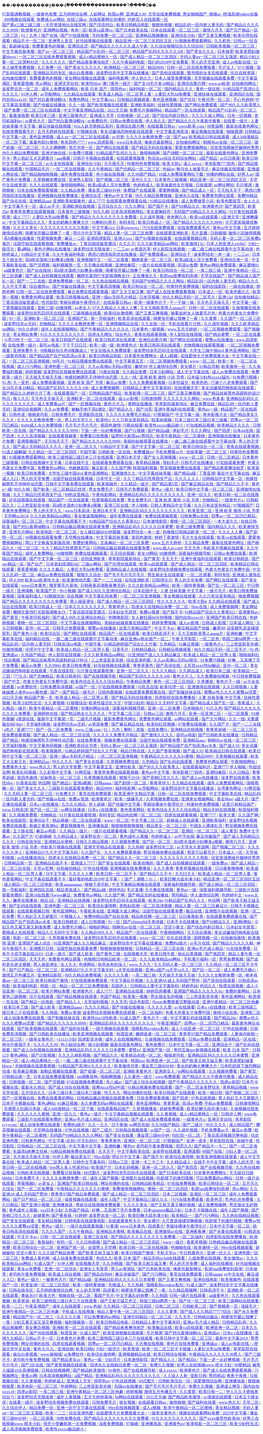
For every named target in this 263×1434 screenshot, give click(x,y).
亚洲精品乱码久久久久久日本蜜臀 (143, 527)
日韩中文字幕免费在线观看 (70, 484)
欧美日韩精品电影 (133, 25)
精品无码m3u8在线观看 (164, 1258)
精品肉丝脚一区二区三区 (140, 815)
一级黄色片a (232, 500)
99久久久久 (62, 761)
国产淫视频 (40, 265)
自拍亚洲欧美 (93, 559)
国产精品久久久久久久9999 (198, 222)
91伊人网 (29, 94)
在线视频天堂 (186, 388)
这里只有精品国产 (135, 628)
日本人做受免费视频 (173, 78)
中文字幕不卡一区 (20, 206)
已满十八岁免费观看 (229, 382)
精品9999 (156, 67)
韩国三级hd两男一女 (241, 639)
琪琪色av (118, 89)
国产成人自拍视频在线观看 (50, 276)
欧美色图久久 (238, 292)
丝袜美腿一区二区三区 (207, 452)
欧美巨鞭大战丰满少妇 (181, 879)
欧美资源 (21, 1301)
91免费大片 (66, 793)
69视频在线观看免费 (44, 537)
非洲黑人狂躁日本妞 (22, 1109)
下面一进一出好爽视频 (101, 430)
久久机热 (222, 41)
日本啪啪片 (193, 708)
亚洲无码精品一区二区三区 (148, 1317)
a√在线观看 (185, 1007)
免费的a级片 (176, 943)
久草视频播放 (145, 1109)
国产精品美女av (67, 1359)
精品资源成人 (69, 890)
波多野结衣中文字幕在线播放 (123, 73)
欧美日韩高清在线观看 (116, 340)
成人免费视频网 (105, 388)
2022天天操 (117, 110)
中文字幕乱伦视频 (127, 980)
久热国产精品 (33, 655)
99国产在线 (212, 1151)
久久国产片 (219, 724)
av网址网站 (224, 185)
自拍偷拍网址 (244, 83)
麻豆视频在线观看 (208, 131)
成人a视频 (169, 356)
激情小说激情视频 (244, 233)
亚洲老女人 (165, 1071)
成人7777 (96, 201)
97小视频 (246, 67)
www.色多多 (214, 398)
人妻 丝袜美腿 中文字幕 (182, 591)
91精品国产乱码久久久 (117, 153)
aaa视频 (63, 158)
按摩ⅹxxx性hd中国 (109, 1087)
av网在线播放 (73, 810)
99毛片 (59, 361)
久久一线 (77, 105)
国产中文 (12, 681)
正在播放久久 (145, 276)
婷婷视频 (33, 372)
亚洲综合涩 (78, 46)
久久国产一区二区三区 (240, 318)
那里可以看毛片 (201, 852)
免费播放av (67, 244)
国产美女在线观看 (114, 863)
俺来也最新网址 (159, 142)
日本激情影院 (155, 521)
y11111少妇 (66, 1039)
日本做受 (225, 51)
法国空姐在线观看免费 (160, 740)
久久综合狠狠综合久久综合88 (177, 46)
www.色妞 (93, 1306)
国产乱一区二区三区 (226, 585)
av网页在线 (139, 1125)
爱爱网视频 (169, 190)
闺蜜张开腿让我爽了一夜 (48, 233)
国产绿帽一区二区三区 (183, 153)
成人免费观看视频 (49, 382)
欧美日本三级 (43, 115)
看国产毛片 (104, 1295)
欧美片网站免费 (56, 991)
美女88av (225, 799)
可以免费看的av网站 (214, 1178)
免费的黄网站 (85, 543)
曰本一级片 (56, 954)
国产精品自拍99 (98, 1274)
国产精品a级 (159, 430)
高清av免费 (188, 265)
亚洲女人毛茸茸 (94, 1269)
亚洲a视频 (82, 783)
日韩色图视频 (110, 692)
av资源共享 (141, 249)
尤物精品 (47, 324)
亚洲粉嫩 (234, 633)
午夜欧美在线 (92, 911)
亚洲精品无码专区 (50, 73)
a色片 (9, 729)
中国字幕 (88, 452)
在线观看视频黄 (131, 158)
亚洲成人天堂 (102, 115)
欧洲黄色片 (31, 30)
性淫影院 (49, 302)
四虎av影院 (230, 1082)
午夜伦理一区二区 (214, 99)
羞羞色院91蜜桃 (44, 142)
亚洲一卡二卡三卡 (148, 1162)
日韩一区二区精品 (223, 457)
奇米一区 (79, 30)
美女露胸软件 (159, 212)
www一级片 (174, 1242)
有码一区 (65, 1242)
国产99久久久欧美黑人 (240, 105)
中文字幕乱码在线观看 (191, 1018)
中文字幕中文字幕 (85, 1146)
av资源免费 (98, 724)
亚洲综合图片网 (192, 83)
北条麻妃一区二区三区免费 (125, 543)
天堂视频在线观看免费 (215, 78)
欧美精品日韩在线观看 (209, 137)
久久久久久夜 (117, 975)
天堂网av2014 (16, 516)
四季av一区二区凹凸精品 (234, 516)
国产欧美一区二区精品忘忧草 (60, 489)
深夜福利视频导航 (195, 553)
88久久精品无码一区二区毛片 (189, 297)
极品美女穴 (81, 1157)
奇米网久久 (177, 217)
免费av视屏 (150, 612)
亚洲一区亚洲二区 (205, 713)
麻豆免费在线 (203, 404)
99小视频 (67, 591)
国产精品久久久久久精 (233, 943)
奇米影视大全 (215, 414)
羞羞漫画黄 (19, 115)
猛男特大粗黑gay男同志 (132, 436)
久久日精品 (239, 772)
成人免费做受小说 (198, 201)
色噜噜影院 (119, 617)
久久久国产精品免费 (57, 1253)
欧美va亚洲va (101, 30)
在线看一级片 (236, 121)
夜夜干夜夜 (237, 1375)
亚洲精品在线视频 (187, 729)
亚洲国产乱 (78, 318)
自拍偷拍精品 (247, 297)
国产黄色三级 (108, 954)
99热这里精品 (77, 494)
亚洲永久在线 (187, 195)
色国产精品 (110, 996)
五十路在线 (23, 831)
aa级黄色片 (14, 270)
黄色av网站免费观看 (218, 265)
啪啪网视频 (111, 1076)
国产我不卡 (158, 206)
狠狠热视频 (162, 25)
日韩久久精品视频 (92, 842)
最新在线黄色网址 (242, 126)
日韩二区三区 (167, 1306)
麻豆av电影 (46, 831)
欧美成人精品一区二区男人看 (125, 94)
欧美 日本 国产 (94, 89)
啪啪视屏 (234, 131)
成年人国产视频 (104, 1178)
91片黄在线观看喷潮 (95, 671)
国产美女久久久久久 (83, 67)
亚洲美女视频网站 (198, 799)
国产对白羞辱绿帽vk (48, 99)
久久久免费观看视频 (147, 382)
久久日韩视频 (235, 687)
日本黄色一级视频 (148, 329)
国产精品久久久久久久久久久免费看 (105, 217)
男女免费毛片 (101, 489)
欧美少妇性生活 (27, 703)
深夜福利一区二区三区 (23, 521)
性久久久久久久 (172, 601)
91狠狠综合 (54, 596)
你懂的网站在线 (221, 174)
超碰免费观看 (172, 1109)
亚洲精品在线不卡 (52, 863)
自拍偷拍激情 (14, 78)
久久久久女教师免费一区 (149, 137)
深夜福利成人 (29, 596)
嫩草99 (141, 366)
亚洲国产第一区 (157, 1050)
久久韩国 (50, 1012)
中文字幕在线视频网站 (81, 623)
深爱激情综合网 (208, 1381)
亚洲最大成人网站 (124, 911)
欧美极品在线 (140, 1231)
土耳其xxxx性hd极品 (202, 665)
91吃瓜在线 (148, 687)
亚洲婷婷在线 (46, 713)
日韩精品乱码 (234, 1322)
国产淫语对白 (101, 25)
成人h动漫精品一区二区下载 (69, 1109)
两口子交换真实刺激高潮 (48, 543)
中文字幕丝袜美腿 (19, 51)
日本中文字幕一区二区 (189, 1044)
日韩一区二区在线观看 (209, 308)
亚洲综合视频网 (27, 409)
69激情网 (64, 308)
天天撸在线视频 (98, 265)
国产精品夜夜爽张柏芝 (89, 62)
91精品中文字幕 (36, 254)
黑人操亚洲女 (82, 601)
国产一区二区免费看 (54, 729)
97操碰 (132, 1424)
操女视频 (127, 1402)
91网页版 (83, 772)
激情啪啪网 (150, 153)
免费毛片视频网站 (146, 110)
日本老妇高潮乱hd (63, 564)
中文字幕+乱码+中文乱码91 (73, 1141)
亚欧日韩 (198, 1375)
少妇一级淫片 (108, 1349)
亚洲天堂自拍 (67, 83)
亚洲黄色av (248, 612)
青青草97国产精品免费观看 (204, 1034)
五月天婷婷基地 (98, 1397)
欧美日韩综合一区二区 (174, 270)
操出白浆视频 (81, 73)
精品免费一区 (42, 1408)
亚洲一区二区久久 (81, 446)
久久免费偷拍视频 (213, 676)
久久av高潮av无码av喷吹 (110, 366)
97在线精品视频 (200, 425)
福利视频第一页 (67, 265)
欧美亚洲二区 (200, 511)
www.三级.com (88, 729)
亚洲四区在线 (242, 94)
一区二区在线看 (246, 334)
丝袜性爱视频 (170, 105)
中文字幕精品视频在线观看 (137, 884)
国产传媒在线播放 (50, 105)
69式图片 (92, 1173)
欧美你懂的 (143, 863)
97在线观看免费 (230, 462)
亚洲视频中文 (89, 260)
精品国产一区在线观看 (185, 110)
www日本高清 (129, 142)
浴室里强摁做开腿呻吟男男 (235, 147)
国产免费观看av (154, 254)
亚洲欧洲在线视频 (79, 206)
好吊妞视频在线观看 (94, 41)
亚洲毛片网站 (21, 532)
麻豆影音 (100, 468)
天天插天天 (114, 163)
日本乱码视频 (127, 1167)
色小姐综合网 (73, 1044)
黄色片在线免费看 (183, 1343)
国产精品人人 (69, 1002)
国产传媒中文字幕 (124, 804)
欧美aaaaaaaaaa (69, 884)
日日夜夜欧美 (191, 916)
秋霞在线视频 (231, 986)
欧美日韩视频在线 (73, 297)
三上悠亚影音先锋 (34, 505)
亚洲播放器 (98, 826)
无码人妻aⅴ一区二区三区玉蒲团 (209, 57)
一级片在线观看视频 (157, 265)
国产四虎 (222, 430)
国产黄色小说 (25, 633)
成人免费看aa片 (51, 404)
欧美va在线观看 (204, 217)
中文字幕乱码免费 (101, 596)
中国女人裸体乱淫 (206, 826)
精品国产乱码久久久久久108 (158, 51)
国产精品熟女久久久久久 (83, 713)
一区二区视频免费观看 (221, 329)
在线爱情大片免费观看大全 (205, 356)
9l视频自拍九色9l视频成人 (64, 350)
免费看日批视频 (94, 436)
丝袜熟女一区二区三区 (61, 777)
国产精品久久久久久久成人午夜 (120, 46)
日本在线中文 (77, 462)
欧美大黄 (227, 815)
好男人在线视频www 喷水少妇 (205, 1365)
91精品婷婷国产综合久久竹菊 (131, 644)
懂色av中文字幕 (118, 195)
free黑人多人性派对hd (69, 1167)
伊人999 (16, 580)
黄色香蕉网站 (133, 810)
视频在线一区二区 (75, 1295)
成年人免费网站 (40, 553)
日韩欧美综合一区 (175, 1381)
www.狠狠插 (51, 1354)
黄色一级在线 (208, 89)
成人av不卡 (49, 206)
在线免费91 (158, 729)
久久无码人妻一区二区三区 (29, 793)
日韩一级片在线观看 (188, 1295)
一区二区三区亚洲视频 (30, 361)
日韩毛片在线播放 (197, 462)
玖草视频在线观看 (100, 777)
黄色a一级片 (162, 489)
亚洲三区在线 (117, 505)
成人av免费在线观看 (230, 372)
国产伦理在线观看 (121, 564)
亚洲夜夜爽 (196, 1231)
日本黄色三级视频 (171, 179)
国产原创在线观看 (168, 73)
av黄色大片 (35, 121)
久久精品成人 (191, 671)
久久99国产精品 (142, 174)
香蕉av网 (29, 1375)
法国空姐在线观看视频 (34, 244)
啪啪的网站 (99, 927)
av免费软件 (98, 121)
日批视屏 (204, 185)
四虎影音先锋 (90, 1039)
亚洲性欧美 (126, 767)
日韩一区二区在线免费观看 (191, 67)
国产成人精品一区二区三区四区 (149, 57)
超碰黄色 (41, 1215)
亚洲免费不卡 (25, 350)
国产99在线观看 (44, 1333)
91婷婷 (81, 1215)
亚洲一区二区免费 (164, 708)
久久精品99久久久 (97, 932)
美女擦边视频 (38, 1327)
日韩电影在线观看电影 (85, 1221)
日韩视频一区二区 (133, 115)
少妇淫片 (113, 1359)
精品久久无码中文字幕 (167, 703)
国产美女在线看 (90, 761)
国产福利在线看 (75, 1028)
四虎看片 (156, 1226)
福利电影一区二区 (146, 89)
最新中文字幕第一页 (56, 719)
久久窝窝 (209, 318)
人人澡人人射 (176, 1375)
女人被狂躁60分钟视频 (100, 532)
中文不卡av (164, 628)
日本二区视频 (175, 1194)
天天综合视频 (122, 553)
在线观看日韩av (161, 126)
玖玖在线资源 (243, 73)
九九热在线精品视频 (111, 281)
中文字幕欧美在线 (226, 793)
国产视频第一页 (224, 1306)
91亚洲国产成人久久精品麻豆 (155, 655)
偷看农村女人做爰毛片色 (193, 313)
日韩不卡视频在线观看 (94, 158)
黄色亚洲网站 (65, 911)
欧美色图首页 (229, 201)
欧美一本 (226, 361)
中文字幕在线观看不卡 (66, 521)
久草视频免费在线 (50, 179)
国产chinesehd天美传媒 (144, 922)
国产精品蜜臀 (217, 334)
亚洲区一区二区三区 (200, 831)
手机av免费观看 (219, 1103)
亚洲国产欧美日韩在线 (227, 617)
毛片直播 (199, 233)
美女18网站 (147, 553)
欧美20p (155, 900)
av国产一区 (86, 687)
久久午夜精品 (100, 169)
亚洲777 (220, 767)
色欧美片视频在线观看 (224, 548)
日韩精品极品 (144, 649)
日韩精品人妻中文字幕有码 (147, 388)
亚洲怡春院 (125, 265)
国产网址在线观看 (113, 147)
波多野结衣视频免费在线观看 (70, 372)
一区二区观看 (117, 260)
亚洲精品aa (39, 761)
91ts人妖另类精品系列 (94, 126)
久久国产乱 (91, 852)
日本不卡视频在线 (19, 1103)
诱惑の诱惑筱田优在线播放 (113, 254)
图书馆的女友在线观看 (208, 73)
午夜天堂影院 (184, 639)
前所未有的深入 (112, 964)
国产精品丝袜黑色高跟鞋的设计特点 (56, 660)
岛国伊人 (119, 986)
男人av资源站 (123, 1269)
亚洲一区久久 (199, 494)
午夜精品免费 (139, 681)
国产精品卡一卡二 (210, 1146)
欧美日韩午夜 (163, 954)
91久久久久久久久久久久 (63, 334)
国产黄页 (152, 559)
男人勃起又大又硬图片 (34, 158)
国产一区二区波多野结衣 (198, 1087)
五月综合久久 (110, 206)
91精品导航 (209, 366)
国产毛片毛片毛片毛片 (125, 575)
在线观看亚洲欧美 (172, 233)
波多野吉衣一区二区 (21, 89)
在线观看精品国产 (114, 1109)
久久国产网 (121, 468)
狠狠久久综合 (89, 575)
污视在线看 (109, 372)
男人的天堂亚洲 (206, 62)
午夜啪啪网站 (243, 761)
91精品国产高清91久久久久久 (85, 1066)
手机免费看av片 (169, 452)
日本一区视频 (240, 115)
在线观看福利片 (197, 767)
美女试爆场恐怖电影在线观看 (127, 131)
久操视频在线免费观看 (166, 1039)
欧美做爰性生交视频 (175, 185)
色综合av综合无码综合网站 (172, 158)
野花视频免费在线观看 (181, 468)
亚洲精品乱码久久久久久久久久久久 (152, 494)
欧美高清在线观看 (134, 318)
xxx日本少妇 (51, 1210)
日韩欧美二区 (195, 1306)
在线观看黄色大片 (125, 1221)
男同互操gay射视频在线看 (197, 1050)
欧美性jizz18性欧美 (100, 1018)
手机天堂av (167, 1253)
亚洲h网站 (243, 922)
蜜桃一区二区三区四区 (191, 521)
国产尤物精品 (41, 676)
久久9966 (52, 665)
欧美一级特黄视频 (189, 585)
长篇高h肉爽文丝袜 (31, 1151)
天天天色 (192, 548)
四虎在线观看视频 (181, 815)
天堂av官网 (43, 868)
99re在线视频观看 (237, 1247)
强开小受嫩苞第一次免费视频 (70, 1424)
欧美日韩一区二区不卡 (117, 874)
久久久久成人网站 (208, 115)
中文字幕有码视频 (46, 745)
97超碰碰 (43, 836)
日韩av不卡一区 (39, 1338)
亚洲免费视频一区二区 (69, 281)
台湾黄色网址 (229, 788)
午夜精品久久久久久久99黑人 (216, 1354)
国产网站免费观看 (201, 105)
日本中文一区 (108, 478)
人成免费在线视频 (205, 1258)
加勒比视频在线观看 (59, 1071)
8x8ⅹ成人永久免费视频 (42, 425)
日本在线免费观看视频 (38, 190)
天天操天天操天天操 (44, 377)
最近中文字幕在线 (234, 473)
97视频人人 (71, 916)
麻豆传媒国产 (209, 836)
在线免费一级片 (22, 345)
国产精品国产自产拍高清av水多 (58, 356)
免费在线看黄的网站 (56, 1098)
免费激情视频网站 (129, 1189)
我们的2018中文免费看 (168, 62)
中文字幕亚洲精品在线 (84, 110)
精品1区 (47, 900)
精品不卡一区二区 (30, 41)
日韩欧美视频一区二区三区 (231, 46)
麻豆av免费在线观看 (56, 575)
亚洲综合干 (181, 254)
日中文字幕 (56, 874)
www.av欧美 (219, 83)
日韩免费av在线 (194, 516)
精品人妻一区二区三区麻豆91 (202, 906)
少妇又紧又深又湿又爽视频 (38, 1322)
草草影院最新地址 (172, 404)
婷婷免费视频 (164, 623)
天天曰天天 (185, 874)
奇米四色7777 (73, 142)
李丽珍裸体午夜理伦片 (80, 302)
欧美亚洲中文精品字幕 (135, 793)
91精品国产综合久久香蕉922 (115, 521)
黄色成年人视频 (134, 836)
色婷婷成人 (143, 185)
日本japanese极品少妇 (163, 1210)
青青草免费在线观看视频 (33, 212)
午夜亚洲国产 (169, 1023)
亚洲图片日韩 (42, 948)
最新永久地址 (34, 1087)
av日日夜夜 (230, 158)
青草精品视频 (148, 462)
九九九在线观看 (44, 185)
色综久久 (208, 986)
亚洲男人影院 (81, 179)
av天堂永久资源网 (193, 847)
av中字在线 (184, 836)
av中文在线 (234, 1274)
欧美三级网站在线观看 (239, 1301)
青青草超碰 (216, 729)
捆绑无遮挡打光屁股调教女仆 (104, 276)
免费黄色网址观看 (218, 195)
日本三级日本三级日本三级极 (201, 420)
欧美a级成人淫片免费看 (109, 185)
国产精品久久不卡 (233, 484)
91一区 (15, 318)
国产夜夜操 (62, 1215)
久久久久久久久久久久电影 (65, 228)
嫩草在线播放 (25, 900)
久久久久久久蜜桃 (34, 1114)
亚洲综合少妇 (183, 35)
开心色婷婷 (243, 99)
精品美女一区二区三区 (167, 826)
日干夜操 (119, 1125)
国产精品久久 (121, 409)
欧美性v (103, 420)
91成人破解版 (14, 452)
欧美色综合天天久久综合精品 (98, 681)
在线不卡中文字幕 (210, 1162)
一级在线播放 (242, 286)
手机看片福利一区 (200, 959)
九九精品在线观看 (80, 94)
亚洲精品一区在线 (240, 1039)
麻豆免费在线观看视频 (88, 292)
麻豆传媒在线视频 (55, 126)
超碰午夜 (245, 1141)
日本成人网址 (242, 623)
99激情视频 (12, 649)
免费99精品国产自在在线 (107, 916)
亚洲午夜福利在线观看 (175, 409)
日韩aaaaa (103, 783)
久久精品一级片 (135, 484)
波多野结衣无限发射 (92, 249)
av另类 (118, 137)
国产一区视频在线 (85, 404)
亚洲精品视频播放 (152, 35)
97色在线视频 (96, 868)
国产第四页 (235, 206)
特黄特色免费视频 (144, 163)
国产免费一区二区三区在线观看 (33, 110)
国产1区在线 (32, 1365)
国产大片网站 (214, 719)
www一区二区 (203, 361)
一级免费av (218, 863)
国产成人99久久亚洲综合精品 (104, 591)
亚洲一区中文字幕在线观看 (81, 1408)
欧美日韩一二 (211, 1392)
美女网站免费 (25, 334)
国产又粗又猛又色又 (119, 1301)
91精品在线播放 (164, 201)
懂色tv (128, 1146)
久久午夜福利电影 (129, 62)
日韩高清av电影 (68, 644)
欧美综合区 (50, 633)
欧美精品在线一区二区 (141, 1055)
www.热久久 (40, 767)
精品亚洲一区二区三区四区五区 (144, 41)
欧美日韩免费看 (32, 473)
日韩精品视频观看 (134, 99)
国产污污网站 (207, 1215)
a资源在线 (25, 719)
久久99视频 (113, 1263)
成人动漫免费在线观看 (24, 1018)
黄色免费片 (156, 1044)
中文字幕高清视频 (104, 286)
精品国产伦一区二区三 (34, 1317)
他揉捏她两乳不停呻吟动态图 (91, 377)
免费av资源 (79, 799)
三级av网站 (91, 564)
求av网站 (43, 83)
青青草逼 (171, 1103)
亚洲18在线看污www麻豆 (48, 895)
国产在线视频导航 (100, 676)
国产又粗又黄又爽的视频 (173, 1205)
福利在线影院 (214, 286)
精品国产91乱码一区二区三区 (104, 51)
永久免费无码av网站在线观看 (107, 1103)
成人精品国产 (241, 1125)
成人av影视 (128, 398)
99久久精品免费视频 (21, 153)
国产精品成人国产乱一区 (212, 703)
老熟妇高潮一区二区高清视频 (146, 906)
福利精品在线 (38, 639)
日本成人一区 (211, 292)
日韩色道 (17, 414)
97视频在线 (87, 131)
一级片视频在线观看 (111, 1028)
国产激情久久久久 (157, 735)
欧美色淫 (214, 1199)
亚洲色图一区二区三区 (65, 366)
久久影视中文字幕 (56, 772)
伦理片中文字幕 (40, 649)
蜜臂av (135, 1050)
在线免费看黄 (89, 740)
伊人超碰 (97, 804)
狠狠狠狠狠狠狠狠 (128, 826)
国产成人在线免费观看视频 (171, 292)
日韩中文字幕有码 (89, 1162)
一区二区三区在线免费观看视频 (48, 57)
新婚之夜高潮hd (44, 826)
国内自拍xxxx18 (189, 617)
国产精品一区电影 (38, 1002)
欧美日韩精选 (237, 559)
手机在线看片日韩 (185, 324)
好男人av (245, 174)
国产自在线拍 (39, 270)
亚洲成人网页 (228, 1386)
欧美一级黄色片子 (151, 302)
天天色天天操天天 (213, 302)
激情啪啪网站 (73, 185)
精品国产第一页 (39, 697)
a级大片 (242, 799)
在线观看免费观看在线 (127, 201)
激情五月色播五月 (19, 975)
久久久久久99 (46, 1044)
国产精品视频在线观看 (77, 996)
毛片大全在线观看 (198, 537)
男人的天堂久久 (79, 420)
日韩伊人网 (231, 1114)
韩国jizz (138, 1060)
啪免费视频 (248, 596)
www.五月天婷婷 (182, 329)
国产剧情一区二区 (131, 783)
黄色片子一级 (228, 681)
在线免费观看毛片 (19, 131)
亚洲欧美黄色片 (138, 1071)
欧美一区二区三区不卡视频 (167, 1349)
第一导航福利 (103, 318)
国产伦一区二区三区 (197, 1301)
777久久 (20, 676)
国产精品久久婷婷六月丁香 (27, 393)
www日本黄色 (34, 585)
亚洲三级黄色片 (73, 115)
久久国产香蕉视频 (164, 751)
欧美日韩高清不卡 (159, 633)
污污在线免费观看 (159, 228)
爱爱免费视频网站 (191, 147)
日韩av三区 (154, 713)
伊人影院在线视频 (169, 249)
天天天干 (170, 559)
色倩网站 (87, 964)
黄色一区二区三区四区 (174, 681)
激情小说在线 (225, 1012)
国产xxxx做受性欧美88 (220, 1418)
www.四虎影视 (101, 142)
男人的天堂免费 (36, 478)
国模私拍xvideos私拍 (150, 1028)
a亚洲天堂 (230, 217)
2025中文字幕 (235, 1413)
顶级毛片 (249, 1306)
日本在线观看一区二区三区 (175, 30)
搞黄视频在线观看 (81, 1199)
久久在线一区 (153, 324)
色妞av (169, 169)
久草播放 (205, 681)
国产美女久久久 (200, 51)
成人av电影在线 (237, 62)
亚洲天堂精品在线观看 (105, 847)
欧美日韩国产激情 (138, 1253)
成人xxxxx (193, 163)
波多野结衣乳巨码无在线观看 (44, 313)
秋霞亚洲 (125, 1034)
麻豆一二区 (75, 238)
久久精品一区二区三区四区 (53, 452)
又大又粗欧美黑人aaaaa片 (163, 308)
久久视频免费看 (23, 815)
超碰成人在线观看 (183, 820)
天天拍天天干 (229, 190)
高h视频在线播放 (19, 238)
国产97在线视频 (75, 35)
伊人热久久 (142, 78)
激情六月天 (213, 30)
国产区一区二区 (44, 810)
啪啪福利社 (249, 655)
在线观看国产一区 (70, 393)
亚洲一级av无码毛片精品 (114, 297)
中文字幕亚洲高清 (172, 131)
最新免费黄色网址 (120, 719)
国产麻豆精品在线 (197, 484)
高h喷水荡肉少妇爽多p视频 (50, 260)
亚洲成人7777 (83, 863)
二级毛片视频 (89, 719)
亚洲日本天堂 (129, 457)
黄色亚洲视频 (165, 99)
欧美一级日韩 (210, 1093)
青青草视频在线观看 (194, 868)
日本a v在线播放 (44, 804)
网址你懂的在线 (138, 1093)
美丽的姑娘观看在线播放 (146, 441)
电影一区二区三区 (30, 938)
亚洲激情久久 (124, 473)
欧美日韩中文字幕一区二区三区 (205, 489)
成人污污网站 (29, 366)
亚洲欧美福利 (143, 105)
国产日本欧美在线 (132, 30)
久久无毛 (119, 1002)
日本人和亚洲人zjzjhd (226, 244)
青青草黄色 (143, 665)
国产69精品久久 (186, 206)
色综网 (44, 783)
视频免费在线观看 (121, 740)
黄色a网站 (19, 1055)
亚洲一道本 (197, 1141)
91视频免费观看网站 (193, 41)
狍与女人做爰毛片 (193, 169)
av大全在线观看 (60, 163)
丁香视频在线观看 (19, 308)
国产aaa (180, 137)
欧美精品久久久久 (234, 425)
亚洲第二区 (250, 1012)
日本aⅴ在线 (243, 430)
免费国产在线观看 (140, 190)
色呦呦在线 (181, 1247)
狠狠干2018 (130, 777)
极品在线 (194, 911)
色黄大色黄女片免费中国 (228, 569)
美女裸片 (188, 366)
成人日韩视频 (93, 922)
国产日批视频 (43, 1055)
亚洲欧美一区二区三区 (45, 318)
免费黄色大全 (14, 767)
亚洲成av (10, 655)
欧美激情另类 (127, 1066)
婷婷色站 (117, 890)
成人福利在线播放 (217, 1263)
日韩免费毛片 (64, 414)
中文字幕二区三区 (125, 713)
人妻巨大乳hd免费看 (173, 94)
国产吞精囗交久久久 (161, 777)
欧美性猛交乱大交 (105, 703)
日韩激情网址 (247, 1103)
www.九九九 (140, 964)
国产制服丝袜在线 (185, 692)
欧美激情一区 (234, 366)
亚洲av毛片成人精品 (205, 948)
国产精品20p (225, 1018)
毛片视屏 (244, 185)
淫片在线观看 (42, 996)
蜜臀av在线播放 (219, 340)
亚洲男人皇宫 (61, 41)
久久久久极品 (52, 569)
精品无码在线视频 (220, 810)
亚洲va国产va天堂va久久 (167, 970)
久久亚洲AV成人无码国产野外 (173, 980)
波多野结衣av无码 (20, 324)
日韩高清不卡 (212, 1290)
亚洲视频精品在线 (122, 324)
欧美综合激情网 (119, 313)
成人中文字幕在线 (193, 372)
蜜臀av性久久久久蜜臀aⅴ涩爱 (231, 692)
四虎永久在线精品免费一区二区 (160, 607)
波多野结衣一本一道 (212, 254)
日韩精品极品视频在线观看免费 (81, 527)
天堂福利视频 (38, 724)
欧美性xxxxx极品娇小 (164, 425)
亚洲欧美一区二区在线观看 (91, 398)
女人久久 (252, 201)
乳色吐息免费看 (240, 1199)
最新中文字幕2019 (232, 1338)
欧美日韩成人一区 (155, 222)
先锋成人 (117, 1285)
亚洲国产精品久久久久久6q (198, 991)
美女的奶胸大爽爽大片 (69, 222)
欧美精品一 (182, 1215)
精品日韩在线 (133, 751)
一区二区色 (209, 639)
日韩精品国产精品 (105, 393)
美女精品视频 (50, 1221)
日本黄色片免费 (71, 1338)
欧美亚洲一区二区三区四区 (46, 1285)
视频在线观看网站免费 (200, 1413)
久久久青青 (163, 868)
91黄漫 (112, 1226)
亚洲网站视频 (56, 30)
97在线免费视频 (182, 1183)
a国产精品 (208, 158)
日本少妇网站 (162, 372)
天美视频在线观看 (232, 756)
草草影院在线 (222, 1141)
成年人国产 (110, 1199)
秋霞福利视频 (145, 468)
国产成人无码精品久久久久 (38, 446)
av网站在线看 (186, 719)
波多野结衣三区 (160, 847)
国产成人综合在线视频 (145, 1082)
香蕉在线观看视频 (151, 334)
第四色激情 (110, 425)
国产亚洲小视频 (36, 1205)
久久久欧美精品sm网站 (158, 244)
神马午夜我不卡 (17, 1044)
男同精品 (180, 895)
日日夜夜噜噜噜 (229, 868)
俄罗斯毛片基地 (64, 585)
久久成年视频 (152, 217)
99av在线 (199, 607)
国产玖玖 (188, 99)
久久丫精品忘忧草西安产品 (148, 478)
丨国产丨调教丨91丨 (139, 879)
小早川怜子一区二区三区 (27, 340)
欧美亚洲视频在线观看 (93, 1034)
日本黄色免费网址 (141, 356)
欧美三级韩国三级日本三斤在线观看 (81, 457)
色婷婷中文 (232, 895)
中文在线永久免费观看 (111, 350)
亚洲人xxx (123, 238)
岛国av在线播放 (128, 1386)
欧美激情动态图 (77, 580)
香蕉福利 (46, 1242)
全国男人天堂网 (102, 1247)
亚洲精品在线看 (130, 991)
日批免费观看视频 (153, 1098)
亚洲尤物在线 (54, 153)
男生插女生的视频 (167, 996)
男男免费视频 (231, 959)
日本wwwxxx (128, 228)
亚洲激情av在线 (169, 1231)
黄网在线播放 (140, 404)
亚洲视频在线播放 (224, 436)
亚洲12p (225, 297)
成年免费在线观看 (77, 174)
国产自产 (35, 564)
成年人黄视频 (69, 1397)
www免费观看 (167, 1076)
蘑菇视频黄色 (73, 826)
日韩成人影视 (214, 623)
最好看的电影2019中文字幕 (93, 879)
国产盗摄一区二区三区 (100, 1071)
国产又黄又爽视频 (214, 35)
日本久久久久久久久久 (85, 607)
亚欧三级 (45, 308)
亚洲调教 (25, 591)
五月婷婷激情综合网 (55, 1290)
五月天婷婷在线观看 (56, 131)
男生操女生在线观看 (166, 575)
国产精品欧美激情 (89, 1370)
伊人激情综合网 (163, 366)
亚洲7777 (25, 729)
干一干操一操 (182, 302)
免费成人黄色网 (36, 1258)
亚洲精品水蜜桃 (59, 842)
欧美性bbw (91, 83)
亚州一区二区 (38, 628)
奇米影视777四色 (220, 163)
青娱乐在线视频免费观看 (98, 1205)
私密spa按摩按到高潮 (179, 276)
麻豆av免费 (116, 382)
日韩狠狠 (218, 233)
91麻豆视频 (189, 644)
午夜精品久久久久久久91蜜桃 (167, 756)
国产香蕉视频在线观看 (67, 1365)
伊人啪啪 (140, 505)
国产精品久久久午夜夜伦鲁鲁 (195, 121)
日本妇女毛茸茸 (123, 612)
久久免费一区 (50, 67)
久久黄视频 (54, 703)
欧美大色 (47, 1295)
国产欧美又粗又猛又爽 (202, 1060)
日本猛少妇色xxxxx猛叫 (209, 377)
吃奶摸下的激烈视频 (175, 1178)
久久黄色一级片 (138, 1076)
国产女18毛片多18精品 (154, 83)
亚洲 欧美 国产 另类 (86, 382)
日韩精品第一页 (18, 863)
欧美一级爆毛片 (129, 799)
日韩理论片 (162, 580)
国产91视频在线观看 (154, 238)
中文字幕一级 (245, 302)
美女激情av (233, 1258)
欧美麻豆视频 (25, 1071)
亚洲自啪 (65, 1349)
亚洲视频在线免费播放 (58, 195)
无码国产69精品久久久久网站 (200, 212)
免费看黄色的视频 (49, 46)
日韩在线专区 (29, 842)
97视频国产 (163, 414)
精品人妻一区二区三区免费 (129, 233)
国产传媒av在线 (52, 799)
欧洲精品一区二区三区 (125, 67)
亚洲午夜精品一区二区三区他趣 (230, 1002)
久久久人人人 (187, 478)
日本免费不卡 (27, 1178)
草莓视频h (26, 1183)
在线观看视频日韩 (191, 238)
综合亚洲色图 (139, 660)
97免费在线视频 (192, 724)
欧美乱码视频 (24, 772)
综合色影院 (139, 1002)
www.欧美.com (191, 126)
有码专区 (127, 222)
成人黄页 (229, 831)
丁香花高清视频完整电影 (226, 1135)
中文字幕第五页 (130, 361)
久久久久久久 (54, 62)
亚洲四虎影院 (99, 238)
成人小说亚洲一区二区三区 (196, 1028)
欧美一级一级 (102, 345)
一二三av (121, 249)
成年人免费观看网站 (60, 89)
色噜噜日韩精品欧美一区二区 (189, 532)
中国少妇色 (134, 703)
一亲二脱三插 (209, 270)
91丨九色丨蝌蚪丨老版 (124, 729)
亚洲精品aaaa (70, 1007)
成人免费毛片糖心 (70, 927)
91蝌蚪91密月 (104, 222)
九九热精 (136, 847)
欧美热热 (200, 382)
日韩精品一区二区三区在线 (160, 948)
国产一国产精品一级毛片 (73, 692)
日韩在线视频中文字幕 (42, 462)
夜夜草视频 (197, 1242)
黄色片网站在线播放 (53, 249)
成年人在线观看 (67, 1306)
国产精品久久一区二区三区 (155, 831)
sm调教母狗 (88, 1076)
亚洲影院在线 (91, 414)
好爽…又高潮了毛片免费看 (117, 1210)
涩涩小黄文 (174, 927)
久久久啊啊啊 (54, 147)
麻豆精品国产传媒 (194, 628)
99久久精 (101, 212)
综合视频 (75, 596)
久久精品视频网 (183, 1290)
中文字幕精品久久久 (27, 222)
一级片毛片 (216, 591)
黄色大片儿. (115, 404)
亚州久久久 (142, 179)
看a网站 (24, 249)
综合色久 (123, 334)
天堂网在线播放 (79, 537)
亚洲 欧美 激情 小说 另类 (162, 377)
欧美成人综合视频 (65, 1274)
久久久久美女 (25, 228)
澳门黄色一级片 (117, 83)
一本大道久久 (226, 521)
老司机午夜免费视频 (155, 1146)
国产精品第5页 (165, 484)
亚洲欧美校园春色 (69, 201)
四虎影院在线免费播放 (175, 697)
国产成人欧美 (81, 954)
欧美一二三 (12, 1306)
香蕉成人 (246, 703)
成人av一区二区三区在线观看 (83, 137)
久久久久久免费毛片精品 (128, 414)
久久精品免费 (73, 190)
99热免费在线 (69, 1418)
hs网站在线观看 (192, 1071)
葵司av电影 (49, 345)
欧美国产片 (46, 591)
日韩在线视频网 (56, 1370)
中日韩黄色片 (192, 1253)
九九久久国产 (54, 1231)
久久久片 (127, 244)
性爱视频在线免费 (109, 500)
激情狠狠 (177, 1402)
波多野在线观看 (236, 777)
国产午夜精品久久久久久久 (105, 329)
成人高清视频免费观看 (23, 1429)
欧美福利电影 (25, 986)
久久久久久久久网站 (182, 398)
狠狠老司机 (38, 414)
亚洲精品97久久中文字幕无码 (52, 852)
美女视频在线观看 (180, 596)
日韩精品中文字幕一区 (223, 478)
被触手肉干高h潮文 (89, 409)
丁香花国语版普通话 (98, 244)
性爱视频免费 (50, 238)
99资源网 (215, 126)
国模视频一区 (206, 938)
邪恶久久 (184, 1146)
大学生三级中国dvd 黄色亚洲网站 (219, 350)
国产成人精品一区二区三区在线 (62, 735)
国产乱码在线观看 (176, 761)
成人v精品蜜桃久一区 (98, 57)
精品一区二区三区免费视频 (84, 986)
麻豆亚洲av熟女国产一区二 (145, 639)
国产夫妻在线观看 (225, 1231)
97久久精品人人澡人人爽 (115, 308)
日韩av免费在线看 (127, 121)
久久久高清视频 (32, 436)
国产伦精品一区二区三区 (138, 169)
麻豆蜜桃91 (249, 265)
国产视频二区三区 (113, 179)
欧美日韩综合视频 (170, 1354)
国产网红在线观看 (222, 580)
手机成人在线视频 (78, 1311)
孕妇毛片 (181, 430)
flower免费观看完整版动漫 (176, 1002)
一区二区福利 (151, 1012)
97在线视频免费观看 (117, 687)
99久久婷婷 (28, 329)
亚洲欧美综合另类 (81, 745)
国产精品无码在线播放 (152, 147)
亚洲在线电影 (206, 1279)
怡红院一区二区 (187, 1135)
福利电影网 (119, 78)
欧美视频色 (107, 484)
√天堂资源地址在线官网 (65, 25)
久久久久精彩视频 (75, 1055)
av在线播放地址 (31, 858)
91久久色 (214, 708)
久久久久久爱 (160, 1007)
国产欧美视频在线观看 (108, 105)
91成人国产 (130, 1018)
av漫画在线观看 (218, 1397)
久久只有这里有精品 (131, 420)
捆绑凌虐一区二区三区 (152, 260)
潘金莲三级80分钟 (104, 190)
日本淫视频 (150, 297)
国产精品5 (61, 783)
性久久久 (112, 1093)
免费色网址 (79, 99)
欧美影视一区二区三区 (145, 393)
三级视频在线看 (87, 313)
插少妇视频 (98, 1044)
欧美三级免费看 (191, 527)
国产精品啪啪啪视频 (40, 174)
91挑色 (114, 1370)
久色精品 (168, 644)
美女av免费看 (29, 1269)
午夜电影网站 (104, 494)
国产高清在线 (168, 665)
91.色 (6, 382)
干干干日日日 (75, 345)
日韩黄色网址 (34, 1141)
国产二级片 (193, 1125)
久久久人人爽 (231, 532)
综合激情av (39, 286)
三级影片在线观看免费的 (71, 788)
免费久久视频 (162, 1365)
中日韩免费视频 (246, 676)
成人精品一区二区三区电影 (29, 884)
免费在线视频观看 (161, 516)
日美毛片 (121, 649)
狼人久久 (21, 398)
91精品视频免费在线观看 (90, 361)
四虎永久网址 (100, 334)
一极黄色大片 (55, 1279)
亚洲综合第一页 (235, 260)
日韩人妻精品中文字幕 (171, 505)
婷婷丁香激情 (167, 537)
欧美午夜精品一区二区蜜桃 (181, 436)
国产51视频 (135, 430)
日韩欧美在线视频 (34, 1173)
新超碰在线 (19, 46)
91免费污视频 (81, 153)
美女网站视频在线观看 (85, 78)
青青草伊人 (119, 607)
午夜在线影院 (62, 671)
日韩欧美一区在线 (115, 452)
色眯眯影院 (79, 468)
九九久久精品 (164, 671)
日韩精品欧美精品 (148, 1183)
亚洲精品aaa (40, 201)
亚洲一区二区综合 (61, 1269)
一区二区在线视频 (69, 169)
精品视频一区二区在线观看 (77, 820)
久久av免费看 (56, 409)
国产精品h (187, 1359)
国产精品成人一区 (198, 190)
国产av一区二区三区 (56, 51)
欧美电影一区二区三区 (57, 532)
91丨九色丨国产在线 (40, 35)
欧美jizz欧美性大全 (42, 580)
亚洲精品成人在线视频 (127, 569)
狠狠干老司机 (97, 884)
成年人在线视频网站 (60, 329)
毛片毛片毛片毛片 (81, 425)
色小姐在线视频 (111, 174)
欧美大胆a (171, 163)
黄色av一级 (208, 409)
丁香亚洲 (207, 473)
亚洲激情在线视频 (204, 687)
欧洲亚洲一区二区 (163, 1060)
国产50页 (144, 409)
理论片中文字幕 (87, 233)
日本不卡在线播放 (183, 922)
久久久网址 (135, 206)
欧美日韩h (85, 1349)
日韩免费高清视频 (57, 687)
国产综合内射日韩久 (171, 115)
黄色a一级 (93, 1359)
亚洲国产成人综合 (35, 943)
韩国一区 (48, 986)
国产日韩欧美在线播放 (219, 735)
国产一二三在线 (32, 281)
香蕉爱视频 (23, 83)
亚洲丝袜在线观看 (210, 94)
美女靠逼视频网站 (90, 516)
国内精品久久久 (179, 89)
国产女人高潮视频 (160, 457)
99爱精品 (242, 1365)
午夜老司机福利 (36, 617)
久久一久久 (98, 1125)
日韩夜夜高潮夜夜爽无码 (103, 585)
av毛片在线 (200, 943)
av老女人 (83, 308)
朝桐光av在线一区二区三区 (228, 142)
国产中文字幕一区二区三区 (156, 446)
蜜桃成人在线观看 (19, 932)
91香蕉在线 (26, 783)
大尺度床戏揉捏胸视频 (182, 1221)
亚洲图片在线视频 (221, 911)
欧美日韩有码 (69, 676)
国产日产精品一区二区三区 (34, 970)
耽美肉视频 (162, 420)
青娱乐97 (29, 1295)
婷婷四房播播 (159, 991)
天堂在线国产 (213, 276)
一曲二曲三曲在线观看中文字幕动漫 (221, 249)
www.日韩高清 (15, 810)
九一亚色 (21, 382)
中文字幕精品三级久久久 (146, 1199)
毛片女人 (227, 67)
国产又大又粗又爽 (128, 292)
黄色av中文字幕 (227, 228)
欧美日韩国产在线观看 (72, 340)
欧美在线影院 (14, 820)
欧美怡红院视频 (161, 724)
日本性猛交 (179, 382)
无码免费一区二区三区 (113, 35)
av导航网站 (50, 94)
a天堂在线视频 (130, 970)
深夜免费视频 (111, 1424)
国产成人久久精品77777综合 (206, 1311)
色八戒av (114, 1082)
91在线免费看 (239, 948)
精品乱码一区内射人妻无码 (200, 25)
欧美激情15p (193, 244)
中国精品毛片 (38, 169)
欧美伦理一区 (172, 687)
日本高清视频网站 (128, 212)
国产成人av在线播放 (200, 777)
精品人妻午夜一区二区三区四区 (126, 1311)
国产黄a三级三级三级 (21, 25)
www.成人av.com (167, 548)
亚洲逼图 (192, 1151)
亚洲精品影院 (50, 975)
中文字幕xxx (103, 99)
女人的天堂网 (88, 1290)
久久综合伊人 (14, 1408)
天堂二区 (251, 1402)
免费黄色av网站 (52, 468)
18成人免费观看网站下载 (181, 174)
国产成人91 (229, 745)
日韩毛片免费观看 (132, 489)
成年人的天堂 (242, 1162)
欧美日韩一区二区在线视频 (144, 1247)
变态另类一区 (81, 147)
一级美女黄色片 (40, 1039)
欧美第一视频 (136, 996)
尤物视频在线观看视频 (204, 345)
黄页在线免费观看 (95, 793)
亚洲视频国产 (29, 441)
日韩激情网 (151, 398)
